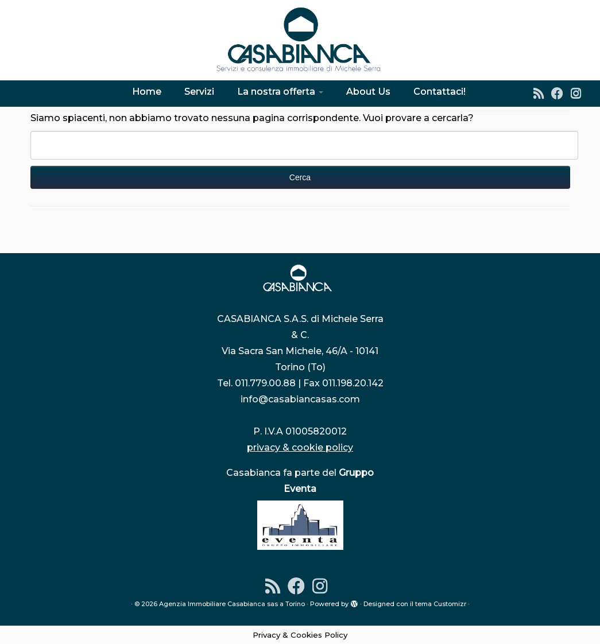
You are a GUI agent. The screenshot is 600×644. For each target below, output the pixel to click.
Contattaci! (439, 91)
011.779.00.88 (265, 383)
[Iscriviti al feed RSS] (542, 93)
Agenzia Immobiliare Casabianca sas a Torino (232, 604)
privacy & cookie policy (300, 447)
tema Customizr (440, 604)
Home (146, 91)
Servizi (199, 91)
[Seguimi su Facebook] (561, 93)
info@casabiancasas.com (300, 399)
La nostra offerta (280, 91)
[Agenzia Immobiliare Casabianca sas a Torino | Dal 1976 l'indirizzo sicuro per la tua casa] (300, 40)
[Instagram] (580, 93)
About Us (368, 91)
